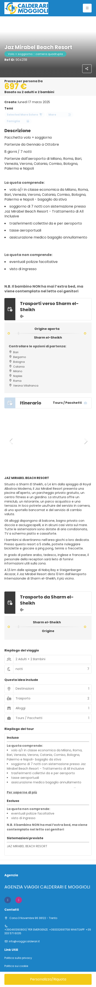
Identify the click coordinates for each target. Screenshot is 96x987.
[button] (11, 441)
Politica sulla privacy (18, 958)
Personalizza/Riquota (48, 979)
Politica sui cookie (16, 966)
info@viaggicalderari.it (24, 941)
